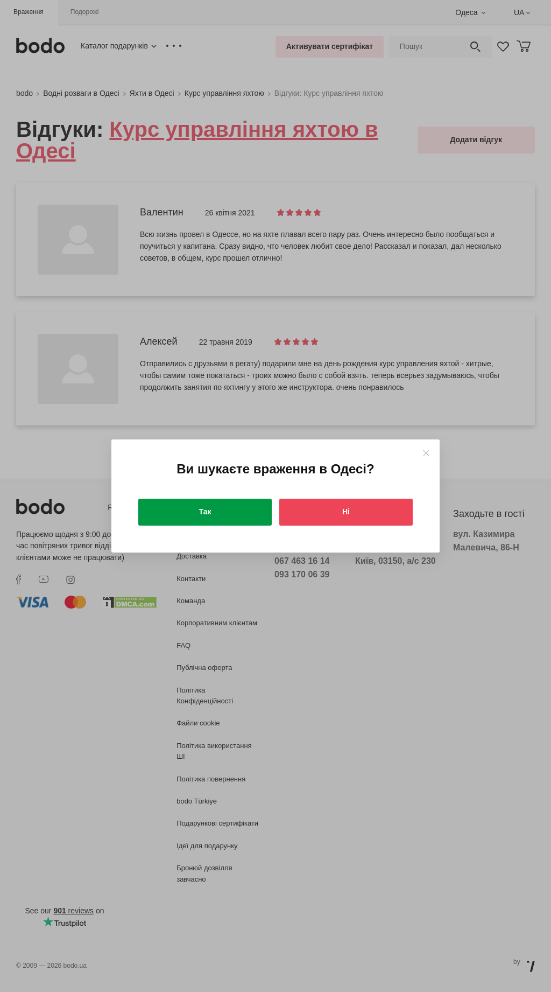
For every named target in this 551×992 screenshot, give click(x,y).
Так (205, 511)
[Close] (426, 453)
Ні (346, 511)
